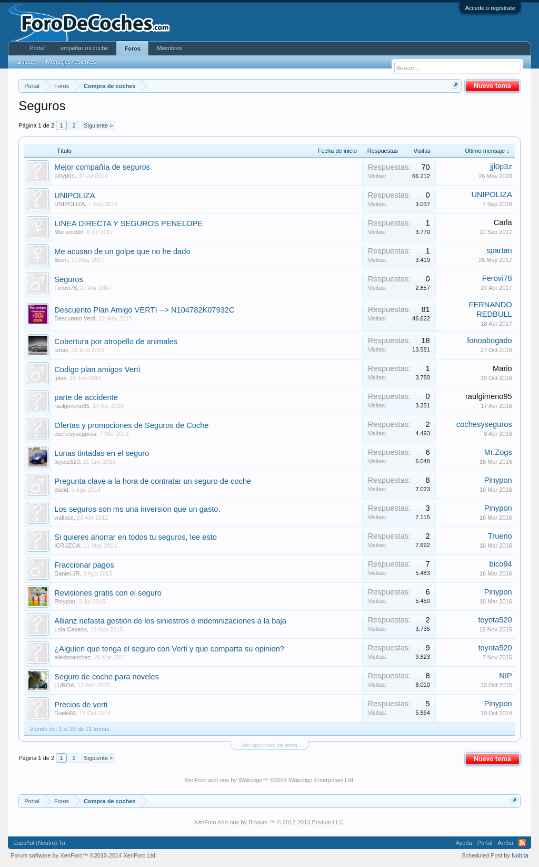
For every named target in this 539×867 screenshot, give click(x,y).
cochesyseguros (75, 434)
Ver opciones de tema (269, 745)
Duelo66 (65, 713)
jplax (60, 378)
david (61, 489)
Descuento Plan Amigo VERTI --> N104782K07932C (144, 310)
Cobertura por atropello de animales (115, 341)
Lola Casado (70, 629)
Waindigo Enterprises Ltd (320, 780)
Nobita (520, 855)
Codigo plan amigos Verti (97, 369)
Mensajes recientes (71, 62)
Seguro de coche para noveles (106, 677)
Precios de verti (80, 704)
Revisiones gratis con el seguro (108, 593)
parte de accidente (86, 397)
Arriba (505, 843)
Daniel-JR (66, 573)
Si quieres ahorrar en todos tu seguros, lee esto (135, 537)
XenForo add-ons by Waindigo (223, 780)
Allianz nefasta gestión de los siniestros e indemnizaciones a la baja (170, 621)
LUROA (64, 685)
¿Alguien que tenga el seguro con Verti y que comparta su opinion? (169, 649)
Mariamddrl (68, 232)
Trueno (500, 536)
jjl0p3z (501, 166)
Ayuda (464, 843)
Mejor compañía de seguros (102, 167)
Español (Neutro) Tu (39, 843)
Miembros (169, 48)
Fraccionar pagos (84, 565)
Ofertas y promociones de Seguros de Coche (131, 425)
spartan (499, 250)
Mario (502, 368)
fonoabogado (489, 340)
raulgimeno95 (71, 406)
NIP (505, 675)
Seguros (68, 279)
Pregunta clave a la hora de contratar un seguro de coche (152, 481)
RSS (522, 842)
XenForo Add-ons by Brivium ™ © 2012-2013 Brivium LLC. (269, 822)
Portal (37, 48)
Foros (132, 48)
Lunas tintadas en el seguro (101, 453)
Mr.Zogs (498, 452)
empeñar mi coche (84, 48)
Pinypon (498, 480)
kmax (61, 350)
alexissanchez (72, 657)
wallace (64, 517)
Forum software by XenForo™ (84, 855)
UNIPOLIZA (74, 195)
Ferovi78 (65, 288)
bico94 (501, 564)
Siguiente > (98, 125)
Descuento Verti (74, 318)
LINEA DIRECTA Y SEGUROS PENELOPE (128, 223)
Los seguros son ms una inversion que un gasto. (137, 509)
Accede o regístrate (490, 8)
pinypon (64, 175)
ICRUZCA (67, 545)
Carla (503, 222)
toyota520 (66, 462)
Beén (61, 260)
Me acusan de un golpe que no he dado (122, 251)
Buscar (26, 62)
